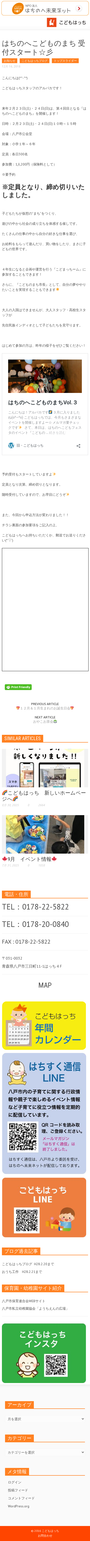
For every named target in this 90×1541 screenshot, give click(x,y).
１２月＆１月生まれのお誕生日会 (45, 708)
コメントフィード (21, 1498)
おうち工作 (10, 1272)
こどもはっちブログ (35, 60)
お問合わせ (45, 1535)
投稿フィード (18, 1490)
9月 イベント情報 (29, 859)
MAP (45, 985)
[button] (18, 21)
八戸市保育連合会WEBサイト (23, 1301)
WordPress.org (18, 1506)
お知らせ (9, 60)
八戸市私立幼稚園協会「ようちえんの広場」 (35, 1308)
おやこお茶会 (45, 721)
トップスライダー (65, 60)
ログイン (14, 1482)
